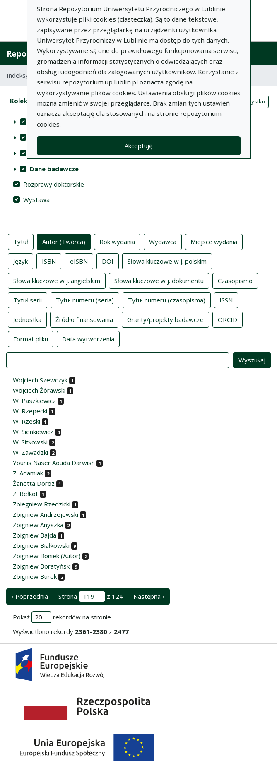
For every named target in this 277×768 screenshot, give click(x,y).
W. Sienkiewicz (33, 431)
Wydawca (162, 241)
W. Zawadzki (30, 452)
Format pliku (30, 338)
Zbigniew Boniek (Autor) (47, 556)
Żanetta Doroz (34, 483)
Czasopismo (235, 280)
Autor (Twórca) (63, 241)
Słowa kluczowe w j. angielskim (56, 280)
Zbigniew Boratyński (42, 566)
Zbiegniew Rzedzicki (41, 504)
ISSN (226, 299)
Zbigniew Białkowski (41, 545)
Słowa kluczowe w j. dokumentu (159, 280)
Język (20, 260)
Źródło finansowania (84, 319)
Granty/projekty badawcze (165, 319)
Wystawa (36, 199)
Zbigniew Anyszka (38, 525)
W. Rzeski (26, 421)
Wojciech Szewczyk (40, 380)
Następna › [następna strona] (148, 596)
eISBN (79, 260)
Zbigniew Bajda (34, 535)
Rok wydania (117, 241)
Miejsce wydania (213, 241)
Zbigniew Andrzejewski (45, 514)
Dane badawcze (54, 169)
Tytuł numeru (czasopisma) (166, 299)
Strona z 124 (90, 596)
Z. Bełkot (25, 494)
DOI (107, 260)
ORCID (227, 319)
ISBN (49, 260)
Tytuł (20, 241)
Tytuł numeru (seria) (85, 299)
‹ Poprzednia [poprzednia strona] (30, 596)
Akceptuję (138, 146)
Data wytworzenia (88, 338)
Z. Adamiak (28, 473)
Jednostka (27, 319)
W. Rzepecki (30, 411)
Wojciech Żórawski (39, 390)
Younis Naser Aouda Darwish (54, 462)
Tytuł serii (27, 299)
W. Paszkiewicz (34, 400)
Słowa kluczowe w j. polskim (167, 260)
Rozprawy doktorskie (53, 184)
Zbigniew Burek (35, 576)
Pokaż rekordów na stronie (62, 617)
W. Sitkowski (30, 442)
